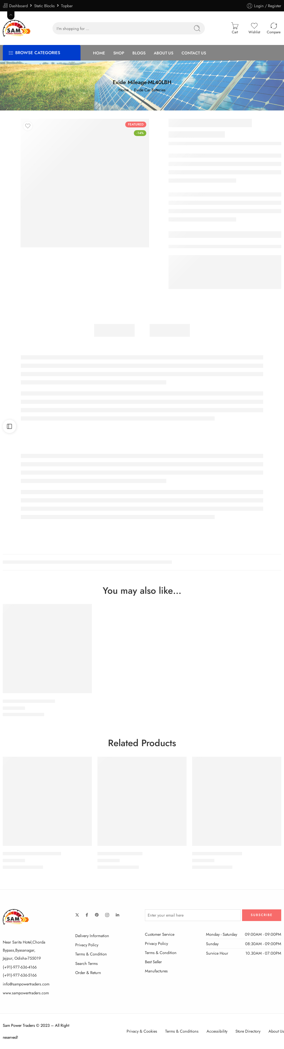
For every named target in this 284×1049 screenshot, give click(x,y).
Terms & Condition (91, 954)
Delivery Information (92, 936)
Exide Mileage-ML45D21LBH (32, 854)
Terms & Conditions (181, 1031)
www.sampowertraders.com (26, 993)
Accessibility (217, 1031)
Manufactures (156, 971)
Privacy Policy (86, 945)
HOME (99, 53)
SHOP (118, 53)
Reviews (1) (170, 330)
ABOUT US (163, 53)
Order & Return (88, 972)
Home (124, 90)
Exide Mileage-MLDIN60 (217, 854)
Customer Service (159, 934)
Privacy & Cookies (142, 1031)
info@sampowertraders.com (26, 984)
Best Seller (153, 962)
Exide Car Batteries (149, 90)
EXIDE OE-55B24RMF (119, 854)
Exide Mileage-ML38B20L (29, 701)
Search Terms (86, 963)
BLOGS (138, 53)
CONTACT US (194, 53)
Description (114, 330)
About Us (276, 1031)
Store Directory (247, 1031)
